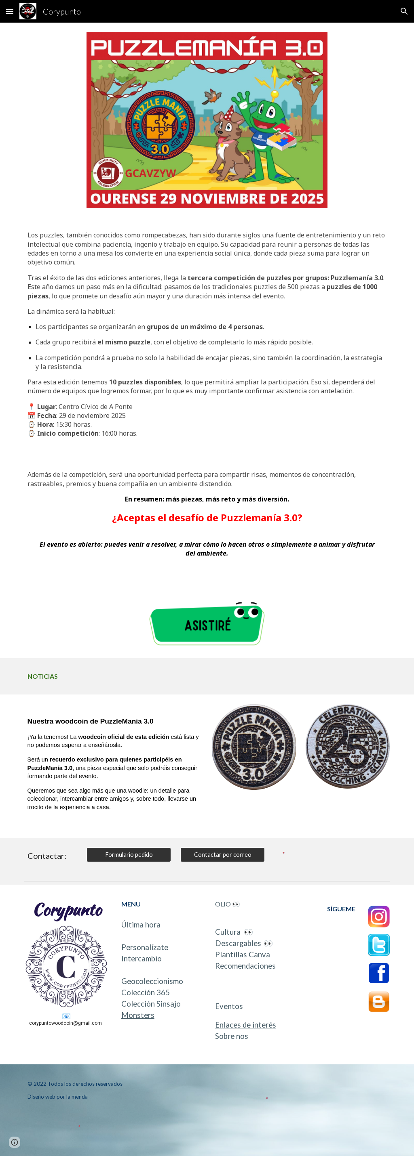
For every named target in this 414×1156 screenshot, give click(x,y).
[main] (207, 337)
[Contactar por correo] (222, 854)
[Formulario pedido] (129, 854)
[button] (9, 11)
